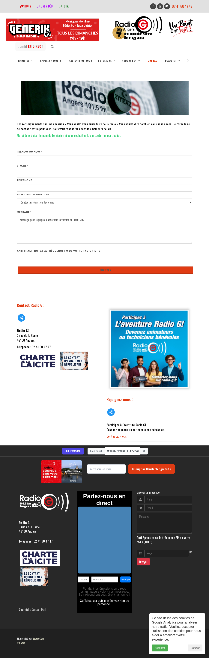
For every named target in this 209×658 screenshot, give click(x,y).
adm (21, 643)
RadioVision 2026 (80, 60)
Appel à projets (51, 60)
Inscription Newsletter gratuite (151, 469)
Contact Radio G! (30, 305)
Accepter (160, 653)
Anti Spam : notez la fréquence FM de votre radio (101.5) (59, 251)
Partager (73, 451)
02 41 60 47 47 (182, 6)
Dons (25, 6)
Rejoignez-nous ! (119, 399)
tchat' (64, 6)
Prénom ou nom (29, 151)
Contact (153, 60)
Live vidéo (45, 6)
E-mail (22, 166)
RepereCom (38, 638)
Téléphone (24, 180)
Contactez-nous (116, 436)
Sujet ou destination (33, 194)
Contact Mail (38, 609)
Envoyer (143, 562)
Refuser (195, 653)
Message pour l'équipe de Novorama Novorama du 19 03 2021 (104, 230)
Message (24, 212)
